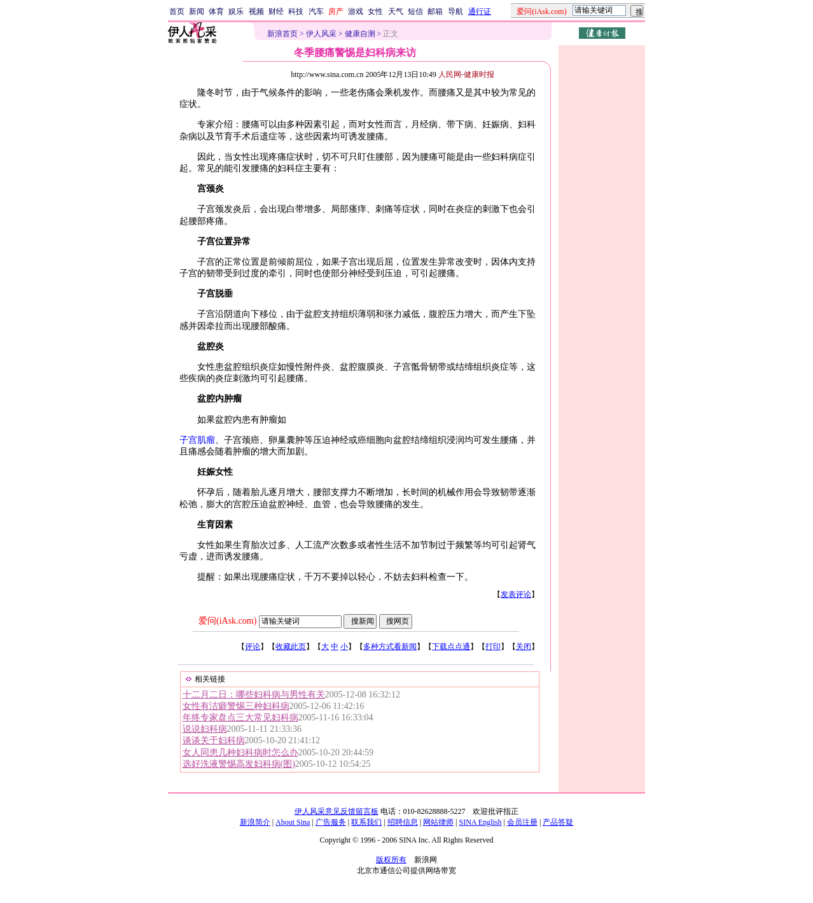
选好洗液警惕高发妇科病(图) (239, 764)
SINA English (480, 822)
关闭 (523, 646)
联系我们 (366, 822)
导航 (455, 11)
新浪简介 (255, 822)
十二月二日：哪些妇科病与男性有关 (254, 694)
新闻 (196, 11)
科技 (295, 11)
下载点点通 (451, 646)
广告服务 (331, 822)
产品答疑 (558, 822)
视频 (256, 11)
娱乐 (236, 11)
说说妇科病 (205, 729)
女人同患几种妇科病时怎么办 (240, 752)
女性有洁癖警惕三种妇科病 (236, 706)
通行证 (479, 11)
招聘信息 (402, 822)
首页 (176, 11)
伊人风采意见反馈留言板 (337, 811)
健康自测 (360, 33)
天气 (395, 11)
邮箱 (435, 11)
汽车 (316, 11)
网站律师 (438, 822)
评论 (252, 646)
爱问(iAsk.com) (227, 621)
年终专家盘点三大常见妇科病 (240, 717)
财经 (276, 11)
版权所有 (391, 859)
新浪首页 (282, 33)
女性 (375, 11)
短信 (415, 11)
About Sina (292, 822)
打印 (493, 646)
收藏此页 (290, 646)
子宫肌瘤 (197, 440)
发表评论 (516, 594)
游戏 (355, 11)
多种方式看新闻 (390, 646)
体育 (216, 11)
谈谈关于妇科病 (214, 740)
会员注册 (522, 822)
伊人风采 (321, 33)
